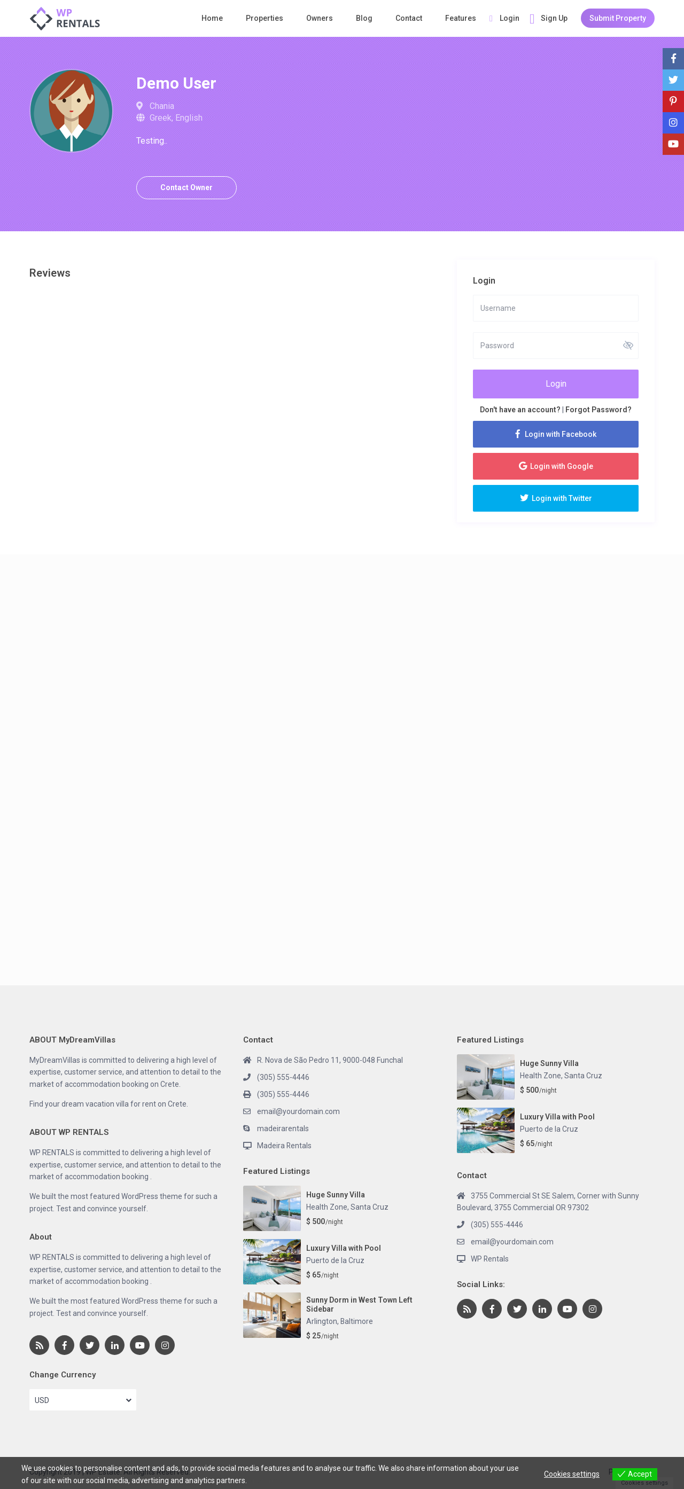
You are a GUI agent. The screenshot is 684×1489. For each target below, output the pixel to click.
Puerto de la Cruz (335, 1260)
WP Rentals (490, 1259)
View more (266, 1480)
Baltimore (357, 1320)
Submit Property (617, 18)
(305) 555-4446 (283, 1077)
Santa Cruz (369, 1207)
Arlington (321, 1320)
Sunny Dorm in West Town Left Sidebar (359, 1304)
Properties (264, 18)
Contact (408, 18)
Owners (319, 18)
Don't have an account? (520, 409)
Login (556, 384)
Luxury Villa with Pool (343, 1248)
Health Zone (326, 1207)
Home (212, 18)
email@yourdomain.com (298, 1111)
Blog (364, 18)
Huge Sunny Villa (335, 1194)
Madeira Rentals (284, 1145)
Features (460, 18)
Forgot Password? (598, 409)
